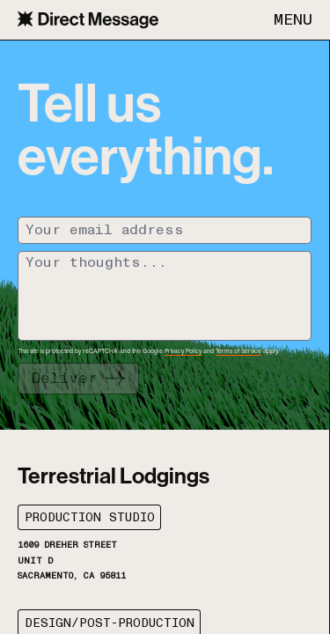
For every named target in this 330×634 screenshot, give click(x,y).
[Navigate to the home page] (88, 20)
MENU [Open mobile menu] (293, 20)
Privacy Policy (183, 351)
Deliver (64, 379)
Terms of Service (238, 351)
